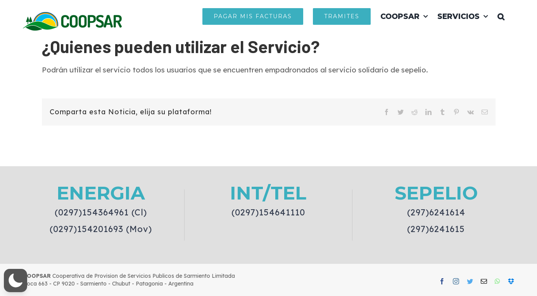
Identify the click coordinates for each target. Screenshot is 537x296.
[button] (500, 16)
